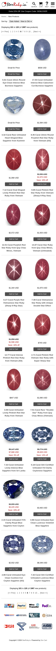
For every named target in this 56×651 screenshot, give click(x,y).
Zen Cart (44, 640)
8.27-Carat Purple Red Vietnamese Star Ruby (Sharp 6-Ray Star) (13, 303)
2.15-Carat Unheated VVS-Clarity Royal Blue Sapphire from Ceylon (13, 523)
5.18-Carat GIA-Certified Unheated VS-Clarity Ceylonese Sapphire (42, 468)
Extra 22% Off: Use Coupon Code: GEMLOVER (28, 11)
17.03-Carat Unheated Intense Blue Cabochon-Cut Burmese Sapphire (42, 83)
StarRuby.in (26, 640)
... (31, 32)
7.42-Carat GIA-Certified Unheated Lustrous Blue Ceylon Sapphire (42, 578)
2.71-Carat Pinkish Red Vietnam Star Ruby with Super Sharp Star (42, 358)
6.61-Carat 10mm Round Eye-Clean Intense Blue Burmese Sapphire (13, 83)
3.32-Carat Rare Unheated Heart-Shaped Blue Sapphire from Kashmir (14, 138)
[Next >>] (37, 32)
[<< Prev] (5, 32)
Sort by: (4, 21)
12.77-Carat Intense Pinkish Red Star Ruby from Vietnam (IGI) (13, 358)
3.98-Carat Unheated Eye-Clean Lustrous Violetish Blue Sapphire (42, 523)
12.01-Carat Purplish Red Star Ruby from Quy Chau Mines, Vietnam (14, 248)
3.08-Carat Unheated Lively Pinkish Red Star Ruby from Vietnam (14, 413)
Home (3, 16)
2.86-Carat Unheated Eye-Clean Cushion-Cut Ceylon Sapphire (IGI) (14, 578)
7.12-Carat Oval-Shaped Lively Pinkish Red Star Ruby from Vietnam (14, 193)
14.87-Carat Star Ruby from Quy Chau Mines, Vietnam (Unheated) (42, 248)
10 (29, 32)
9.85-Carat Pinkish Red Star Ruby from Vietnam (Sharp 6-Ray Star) (42, 193)
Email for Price (14, 74)
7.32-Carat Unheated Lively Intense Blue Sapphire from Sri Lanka (13, 468)
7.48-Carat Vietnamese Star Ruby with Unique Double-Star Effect (42, 303)
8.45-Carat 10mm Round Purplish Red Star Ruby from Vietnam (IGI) (42, 138)
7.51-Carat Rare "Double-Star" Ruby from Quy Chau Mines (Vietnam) (42, 413)
